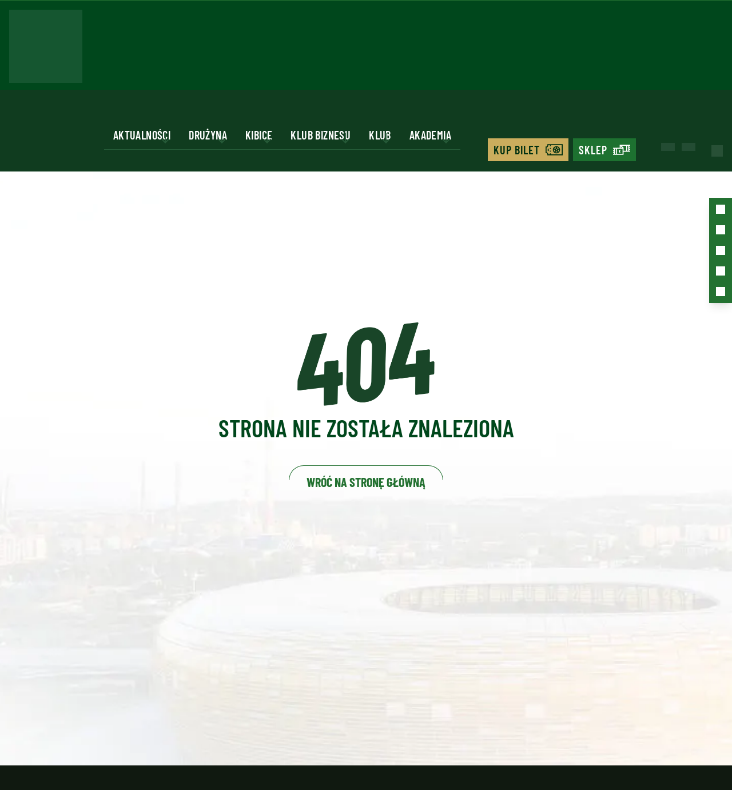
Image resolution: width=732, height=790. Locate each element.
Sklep (593, 150)
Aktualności (141, 135)
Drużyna (208, 135)
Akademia (430, 135)
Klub (380, 135)
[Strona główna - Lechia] (45, 50)
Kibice (258, 135)
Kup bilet (517, 150)
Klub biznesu (321, 135)
